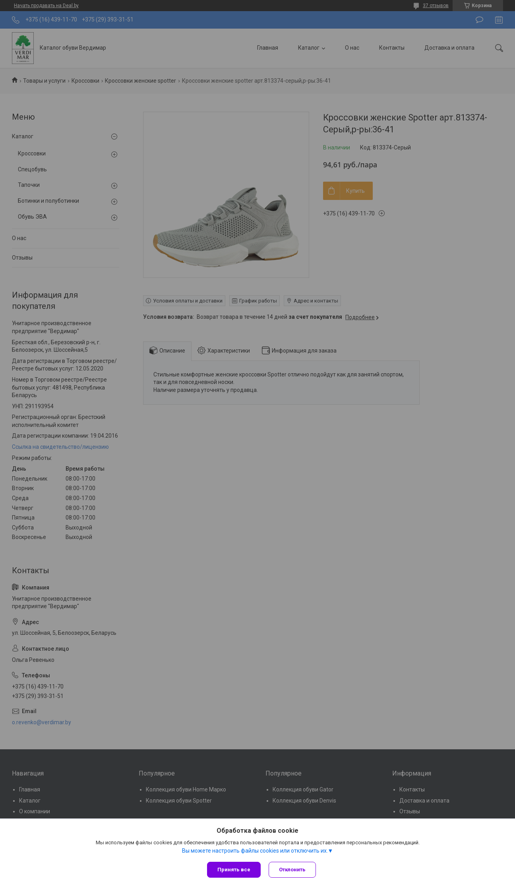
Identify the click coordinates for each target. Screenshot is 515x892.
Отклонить (292, 870)
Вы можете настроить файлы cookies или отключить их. (255, 850)
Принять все (233, 870)
